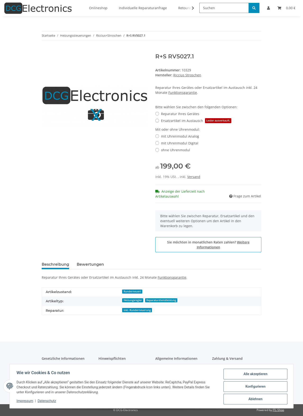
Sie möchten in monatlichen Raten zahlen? (208, 244)
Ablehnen (255, 399)
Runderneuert (132, 291)
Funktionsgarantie (182, 92)
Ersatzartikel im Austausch (196, 120)
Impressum (25, 401)
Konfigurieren (255, 387)
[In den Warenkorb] (45, 50)
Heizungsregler (133, 300)
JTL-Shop (278, 410)
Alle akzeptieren (255, 375)
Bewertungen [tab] (90, 264)
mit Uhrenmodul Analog (180, 136)
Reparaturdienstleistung (161, 300)
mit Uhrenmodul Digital (179, 143)
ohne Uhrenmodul (175, 150)
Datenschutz (47, 401)
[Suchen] (224, 8)
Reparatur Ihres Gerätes (180, 114)
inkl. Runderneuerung (137, 310)
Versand (193, 176)
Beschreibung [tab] (55, 264)
